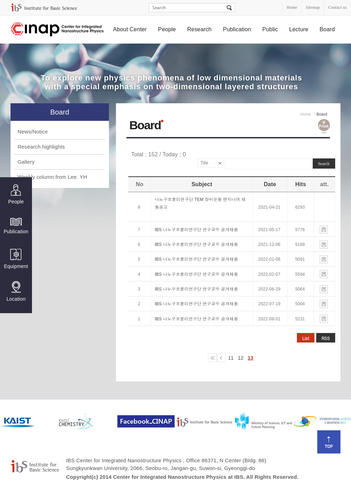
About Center (130, 29)
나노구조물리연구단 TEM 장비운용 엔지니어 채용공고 (200, 203)
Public (270, 29)
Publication (237, 29)
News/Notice (33, 132)
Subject (201, 184)
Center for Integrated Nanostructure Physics (58, 30)
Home (292, 7)
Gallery (26, 162)
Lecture (298, 29)
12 (240, 358)
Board (327, 29)
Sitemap (313, 7)
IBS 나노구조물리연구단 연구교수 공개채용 (196, 229)
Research (199, 29)
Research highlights (41, 147)
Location (15, 291)
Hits (300, 184)
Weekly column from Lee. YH (52, 177)
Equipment (16, 259)
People (167, 29)
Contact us (337, 7)
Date (270, 184)
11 (231, 358)
